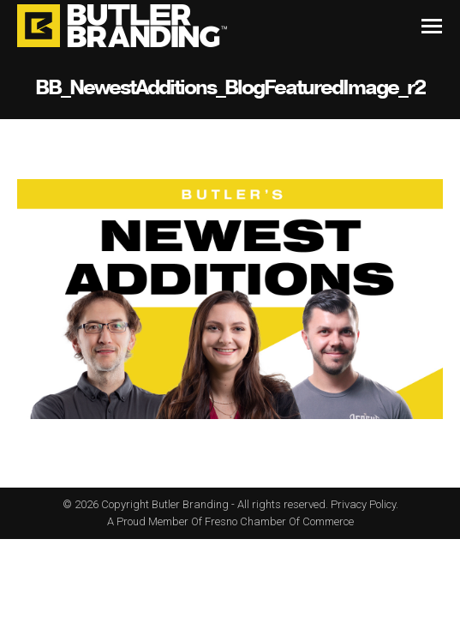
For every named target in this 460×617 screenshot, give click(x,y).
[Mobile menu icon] (432, 26)
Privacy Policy (363, 504)
